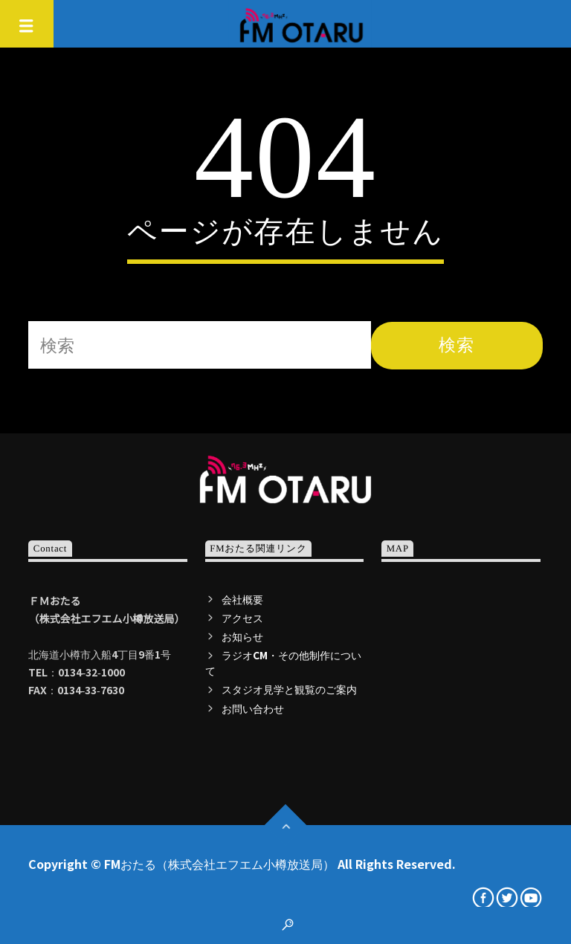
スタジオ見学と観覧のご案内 (289, 689)
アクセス (242, 617)
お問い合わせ (253, 708)
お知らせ (242, 636)
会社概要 (242, 599)
